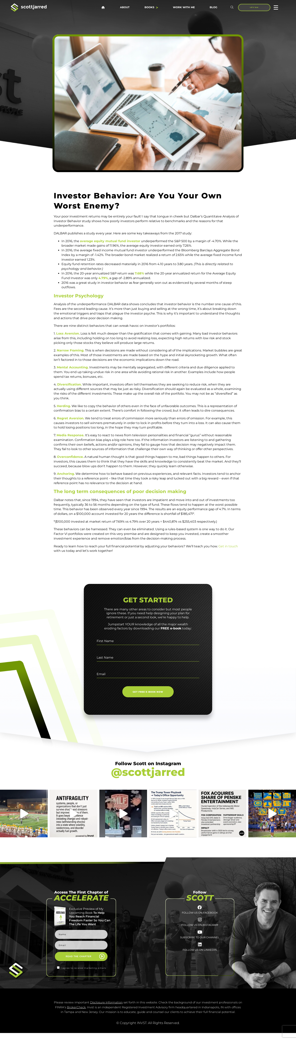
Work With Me (184, 7)
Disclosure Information (106, 1009)
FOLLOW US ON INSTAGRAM (199, 932)
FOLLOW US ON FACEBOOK (200, 916)
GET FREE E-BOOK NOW (148, 691)
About (125, 7)
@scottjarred (148, 772)
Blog (213, 7)
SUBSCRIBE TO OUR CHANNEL (199, 948)
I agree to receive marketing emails (83, 968)
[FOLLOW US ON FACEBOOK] (200, 909)
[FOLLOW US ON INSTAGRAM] (200, 925)
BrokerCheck (76, 1014)
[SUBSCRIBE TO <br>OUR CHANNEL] (200, 941)
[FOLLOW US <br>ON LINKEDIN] (200, 957)
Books (151, 7)
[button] (232, 7)
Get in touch (228, 546)
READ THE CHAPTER (78, 956)
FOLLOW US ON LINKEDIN (200, 964)
